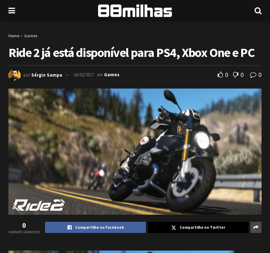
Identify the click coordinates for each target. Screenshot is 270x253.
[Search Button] (258, 10)
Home (13, 35)
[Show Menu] (11, 10)
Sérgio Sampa (46, 75)
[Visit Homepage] (135, 10)
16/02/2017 (83, 75)
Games (30, 35)
